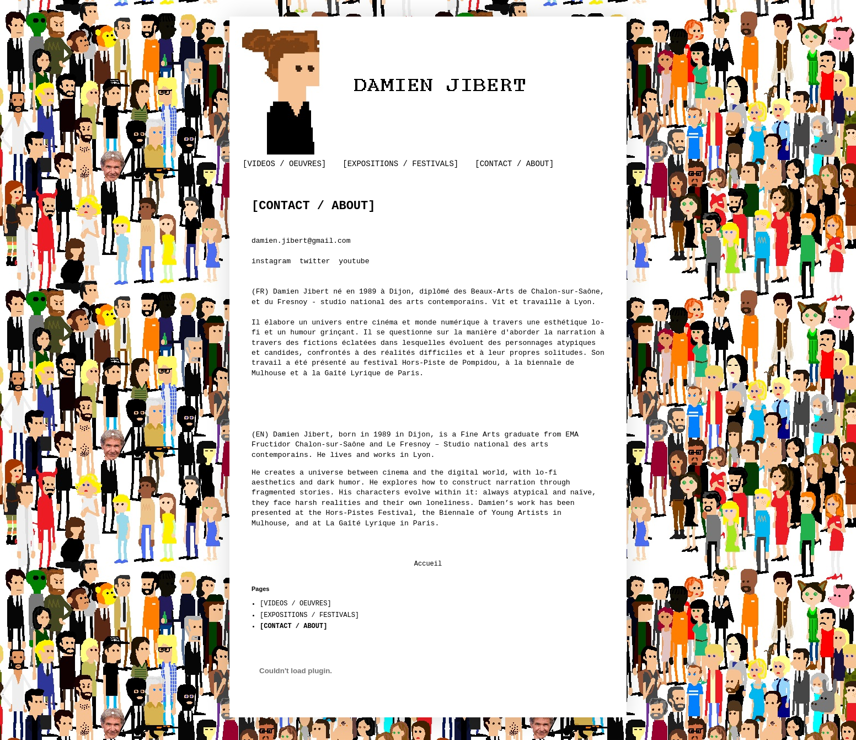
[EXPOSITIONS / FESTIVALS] (400, 163)
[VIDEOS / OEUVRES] (284, 163)
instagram (271, 261)
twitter (314, 261)
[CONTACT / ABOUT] (514, 163)
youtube (354, 261)
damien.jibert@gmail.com (301, 241)
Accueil (428, 564)
